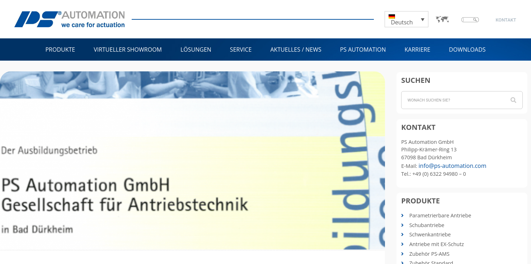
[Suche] (513, 100)
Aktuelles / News (295, 49)
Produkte (60, 49)
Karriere (418, 49)
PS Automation (363, 49)
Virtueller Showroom (128, 49)
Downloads (467, 49)
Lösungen (195, 49)
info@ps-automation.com (453, 166)
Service (241, 49)
